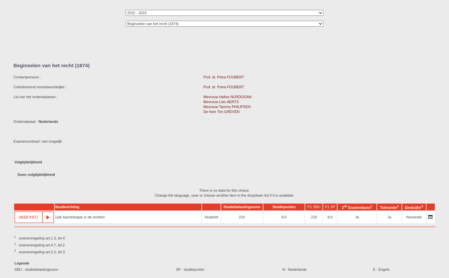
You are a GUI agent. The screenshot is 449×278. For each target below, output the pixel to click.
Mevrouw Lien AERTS (221, 102)
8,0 (284, 217)
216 (242, 217)
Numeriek (414, 217)
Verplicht (211, 217)
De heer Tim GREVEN (221, 112)
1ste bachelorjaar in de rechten (80, 217)
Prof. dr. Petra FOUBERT (223, 77)
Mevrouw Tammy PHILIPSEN (227, 107)
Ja (357, 217)
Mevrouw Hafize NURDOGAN (227, 97)
